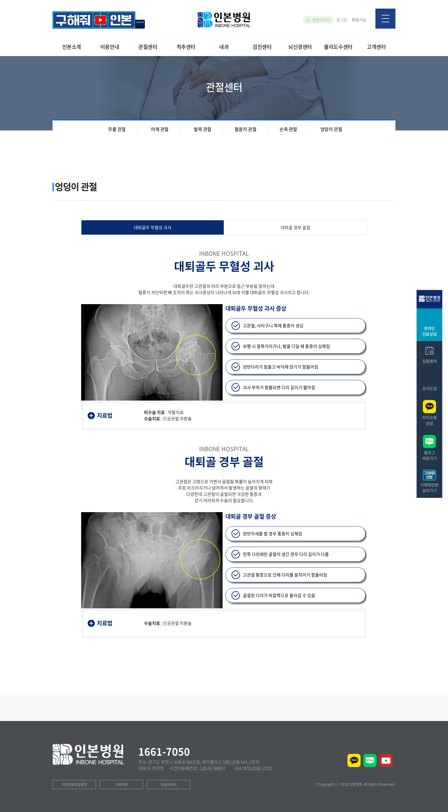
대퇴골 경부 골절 (295, 227)
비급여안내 (169, 784)
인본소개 (71, 46)
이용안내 (109, 46)
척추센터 (186, 46)
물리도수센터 (338, 46)
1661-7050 (164, 751)
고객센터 (376, 46)
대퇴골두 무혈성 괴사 (152, 227)
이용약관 (121, 784)
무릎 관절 (117, 129)
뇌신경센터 (300, 46)
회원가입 (359, 20)
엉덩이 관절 (331, 129)
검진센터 (262, 46)
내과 (224, 46)
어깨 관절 (160, 129)
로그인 (341, 20)
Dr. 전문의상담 (318, 20)
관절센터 (147, 46)
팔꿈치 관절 (246, 129)
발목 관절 (202, 129)
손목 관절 (288, 129)
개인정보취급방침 (74, 784)
